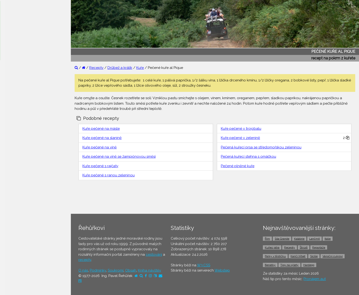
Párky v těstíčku (275, 256)
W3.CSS (203, 265)
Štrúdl (304, 247)
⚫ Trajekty (14, 175)
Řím (267, 238)
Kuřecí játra (272, 247)
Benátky (270, 265)
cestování (154, 254)
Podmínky (98, 270)
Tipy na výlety (289, 265)
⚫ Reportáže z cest (21, 75)
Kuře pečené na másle (101, 128)
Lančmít (314, 238)
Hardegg (308, 265)
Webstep (222, 270)
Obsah (130, 270)
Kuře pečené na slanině (102, 138)
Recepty (96, 68)
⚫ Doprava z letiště (21, 184)
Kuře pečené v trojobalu (241, 128)
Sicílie (314, 256)
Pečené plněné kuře (237, 166)
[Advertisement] (214, 198)
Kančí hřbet (298, 256)
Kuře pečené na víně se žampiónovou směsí (119, 156)
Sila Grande (282, 238)
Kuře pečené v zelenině (240, 138)
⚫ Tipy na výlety (19, 93)
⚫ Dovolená (16, 129)
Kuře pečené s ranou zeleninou (108, 175)
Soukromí (116, 270)
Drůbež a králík (119, 68)
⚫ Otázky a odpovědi (23, 84)
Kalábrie (299, 238)
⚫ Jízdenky (15, 166)
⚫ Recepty (14, 111)
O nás (83, 270)
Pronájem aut (314, 279)
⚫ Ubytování (16, 139)
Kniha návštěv (149, 270)
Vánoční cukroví (332, 256)
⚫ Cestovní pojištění (22, 148)
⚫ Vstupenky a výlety (23, 212)
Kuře (140, 68)
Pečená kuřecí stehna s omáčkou (248, 156)
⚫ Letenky (14, 157)
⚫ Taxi (10, 193)
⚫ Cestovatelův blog (23, 102)
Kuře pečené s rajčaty (100, 166)
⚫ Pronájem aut (18, 202)
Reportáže (318, 247)
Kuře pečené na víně (99, 147)
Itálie (328, 238)
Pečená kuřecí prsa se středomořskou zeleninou (261, 147)
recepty (84, 260)
